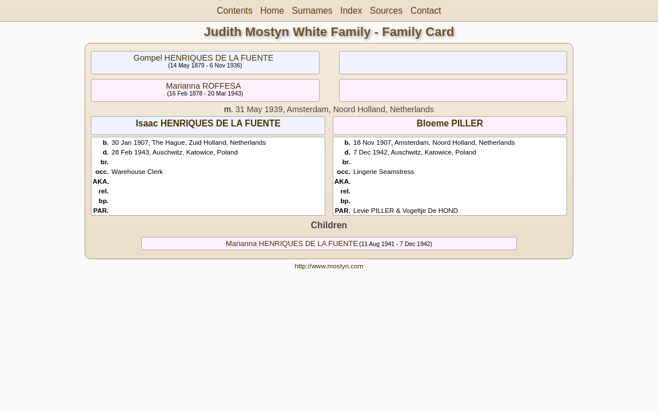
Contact (425, 10)
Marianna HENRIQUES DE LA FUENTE (292, 243)
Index (351, 10)
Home (272, 10)
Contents (234, 10)
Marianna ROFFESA (203, 85)
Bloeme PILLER (450, 123)
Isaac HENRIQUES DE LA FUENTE (207, 123)
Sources (386, 10)
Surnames (312, 10)
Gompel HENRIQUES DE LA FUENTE (204, 57)
